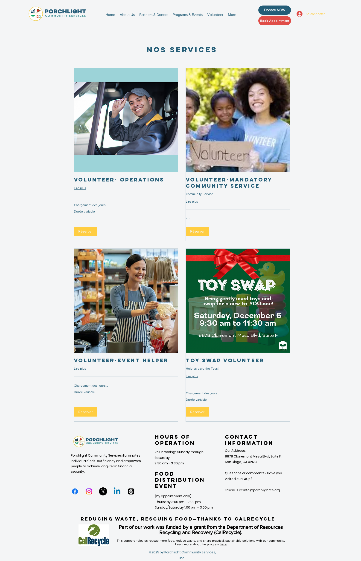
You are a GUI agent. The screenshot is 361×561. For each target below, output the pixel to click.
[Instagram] (89, 491)
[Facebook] (75, 491)
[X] (103, 491)
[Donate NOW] (274, 10)
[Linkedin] (117, 491)
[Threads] (131, 491)
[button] (85, 231)
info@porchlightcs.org (261, 490)
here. (223, 544)
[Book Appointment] (274, 20)
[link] (126, 180)
